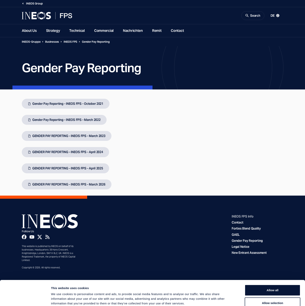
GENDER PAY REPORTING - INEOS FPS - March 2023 (68, 136)
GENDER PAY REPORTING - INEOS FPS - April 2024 (67, 152)
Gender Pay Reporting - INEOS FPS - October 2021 (67, 104)
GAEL (236, 235)
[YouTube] (32, 237)
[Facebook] (24, 237)
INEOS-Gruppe (31, 42)
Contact (177, 31)
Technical (77, 31)
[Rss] (47, 237)
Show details (204, 298)
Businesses (52, 42)
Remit (157, 31)
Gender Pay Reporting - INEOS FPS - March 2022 (66, 120)
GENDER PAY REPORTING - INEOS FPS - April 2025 (67, 168)
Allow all (273, 270)
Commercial (104, 31)
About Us (29, 31)
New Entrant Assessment (249, 253)
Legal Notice (240, 247)
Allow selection (272, 283)
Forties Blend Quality (246, 229)
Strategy (53, 31)
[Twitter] (39, 237)
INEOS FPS (70, 42)
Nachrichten (133, 31)
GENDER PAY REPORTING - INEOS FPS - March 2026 (68, 185)
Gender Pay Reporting (96, 42)
